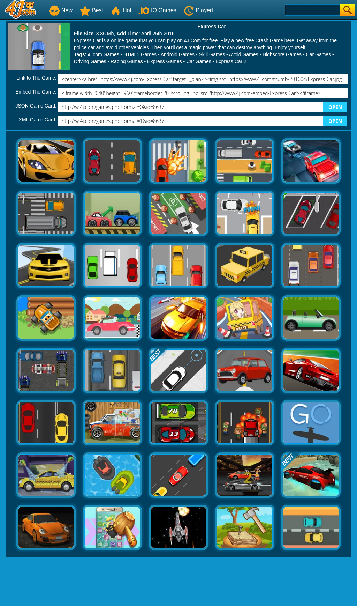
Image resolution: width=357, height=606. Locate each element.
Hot (120, 10)
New (61, 10)
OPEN (335, 107)
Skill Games (212, 54)
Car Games (318, 54)
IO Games (157, 10)
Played (198, 10)
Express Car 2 (230, 61)
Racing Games (127, 61)
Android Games (178, 54)
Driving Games (90, 61)
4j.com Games (103, 54)
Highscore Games (282, 54)
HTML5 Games (140, 54)
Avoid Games (243, 54)
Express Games (164, 61)
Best (91, 10)
